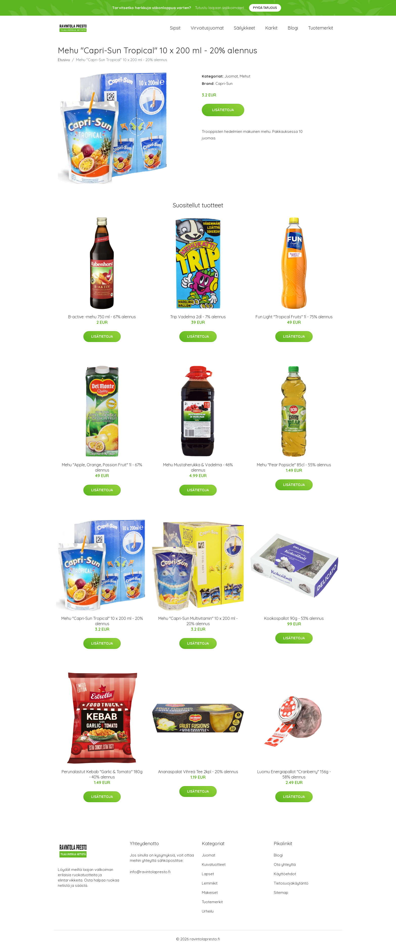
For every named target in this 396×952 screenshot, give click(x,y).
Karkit (271, 30)
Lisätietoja (223, 114)
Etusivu (64, 64)
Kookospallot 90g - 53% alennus (294, 622)
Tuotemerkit (320, 30)
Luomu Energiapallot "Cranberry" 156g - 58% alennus (294, 778)
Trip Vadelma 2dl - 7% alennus (198, 321)
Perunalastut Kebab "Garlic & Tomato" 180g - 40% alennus (102, 778)
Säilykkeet (244, 30)
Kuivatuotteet (214, 868)
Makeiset (210, 896)
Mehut (245, 80)
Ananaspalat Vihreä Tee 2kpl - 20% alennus (198, 775)
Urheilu (208, 915)
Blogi (293, 30)
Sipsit (175, 30)
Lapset (208, 878)
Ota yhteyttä (285, 868)
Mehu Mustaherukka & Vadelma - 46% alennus (198, 472)
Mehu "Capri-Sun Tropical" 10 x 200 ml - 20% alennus (102, 625)
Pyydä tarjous (265, 8)
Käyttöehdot (285, 878)
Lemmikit (209, 887)
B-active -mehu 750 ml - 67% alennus (102, 321)
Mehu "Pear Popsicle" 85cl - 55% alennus (294, 469)
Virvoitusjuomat (207, 30)
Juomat (231, 80)
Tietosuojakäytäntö (291, 887)
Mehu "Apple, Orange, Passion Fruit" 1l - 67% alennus (102, 472)
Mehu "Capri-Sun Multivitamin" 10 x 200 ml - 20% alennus (198, 625)
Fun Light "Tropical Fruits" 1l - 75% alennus (294, 321)
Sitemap (281, 896)
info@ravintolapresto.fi (150, 876)
